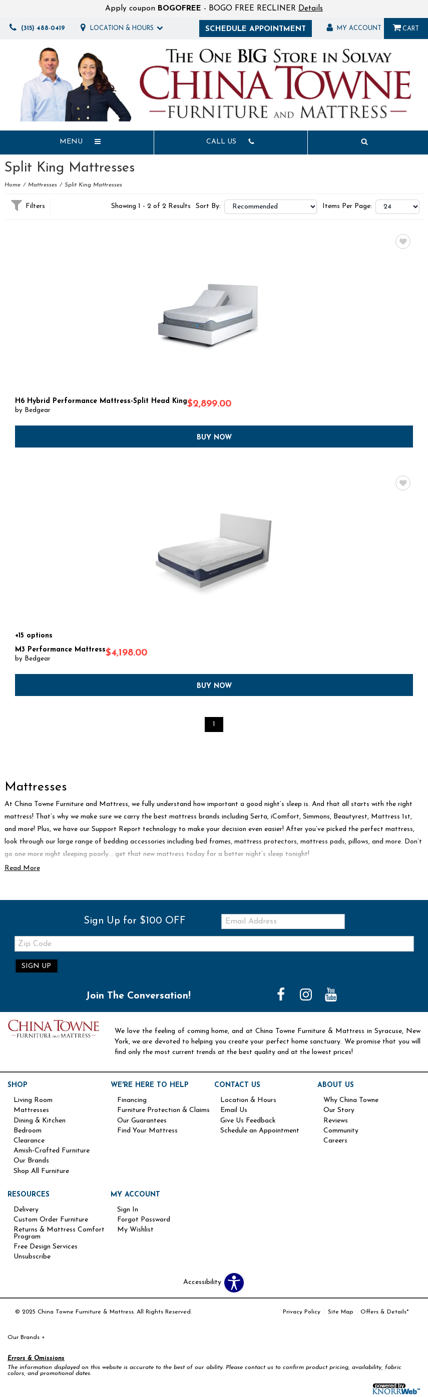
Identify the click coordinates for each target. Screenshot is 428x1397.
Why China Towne (350, 1100)
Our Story (338, 1110)
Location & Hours (248, 1100)
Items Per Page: (347, 206)
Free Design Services (46, 1247)
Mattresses (42, 185)
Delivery (26, 1210)
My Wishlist (135, 1230)
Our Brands (31, 1161)
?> (270, 207)
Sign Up (36, 966)
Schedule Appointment (255, 29)
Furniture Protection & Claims (163, 1110)
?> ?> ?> (397, 207)
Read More (22, 868)
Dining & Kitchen (40, 1121)
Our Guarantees (142, 1121)
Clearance (29, 1141)
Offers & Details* (384, 1312)
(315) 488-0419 (35, 28)
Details (310, 8)
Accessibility (202, 1282)
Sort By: (208, 206)
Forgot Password (143, 1220)
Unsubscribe (32, 1257)
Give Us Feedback (248, 1121)
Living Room (33, 1100)
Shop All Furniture (41, 1171)
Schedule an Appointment (259, 1131)
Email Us (233, 1110)
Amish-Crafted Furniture (52, 1151)
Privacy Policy (301, 1312)
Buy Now (214, 437)
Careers (335, 1141)
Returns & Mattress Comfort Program (59, 1233)
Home (13, 185)
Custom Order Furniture (51, 1220)
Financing (132, 1100)
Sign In (127, 1210)
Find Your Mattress (147, 1131)
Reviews (335, 1121)
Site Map (340, 1312)
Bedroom (28, 1131)
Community (340, 1131)
